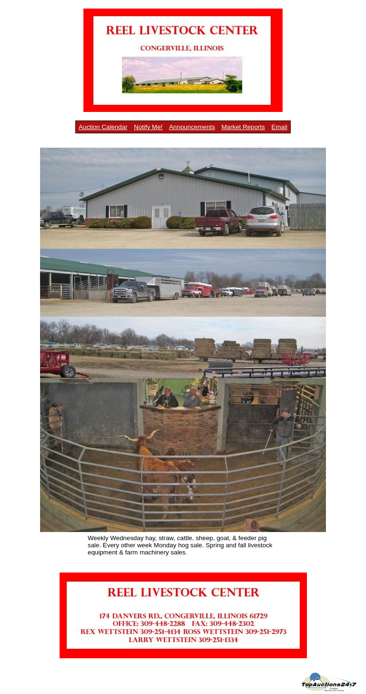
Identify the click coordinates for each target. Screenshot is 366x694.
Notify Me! (148, 127)
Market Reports (243, 127)
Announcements (192, 127)
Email (279, 127)
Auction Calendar (103, 127)
